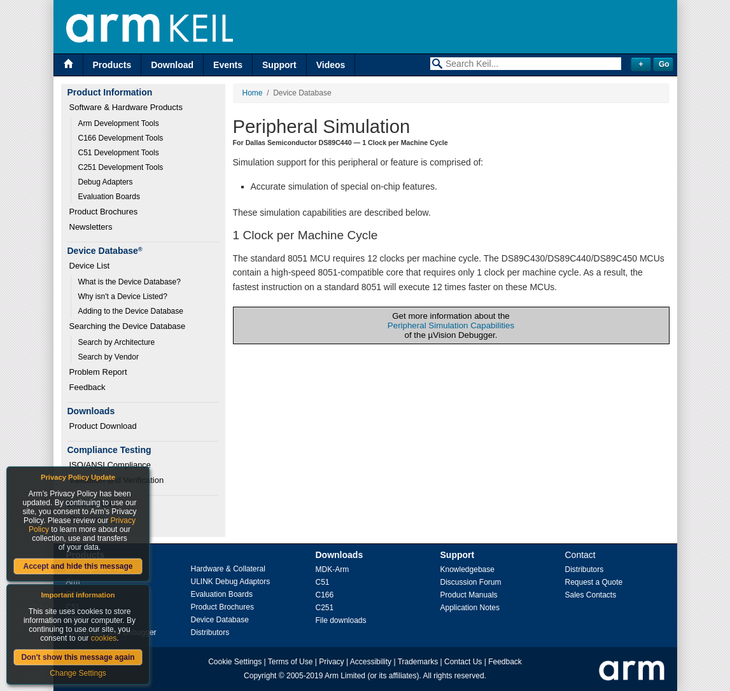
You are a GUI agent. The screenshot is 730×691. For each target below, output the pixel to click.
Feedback (87, 387)
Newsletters (91, 227)
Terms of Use (290, 661)
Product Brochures (103, 211)
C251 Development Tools (121, 167)
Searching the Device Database (127, 326)
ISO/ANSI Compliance (110, 465)
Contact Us (463, 661)
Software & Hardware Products (126, 107)
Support (279, 65)
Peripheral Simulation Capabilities (451, 325)
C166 (325, 594)
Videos (331, 65)
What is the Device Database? (129, 281)
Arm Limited (345, 675)
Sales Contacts (591, 594)
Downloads (339, 555)
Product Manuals (469, 594)
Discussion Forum (471, 582)
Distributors (210, 632)
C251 (325, 607)
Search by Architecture (116, 342)
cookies (104, 638)
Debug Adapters (105, 182)
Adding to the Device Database (130, 311)
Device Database (220, 619)
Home (252, 92)
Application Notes (470, 607)
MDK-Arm (332, 569)
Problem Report (98, 372)
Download (172, 65)
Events (227, 65)
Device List (89, 265)
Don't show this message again (77, 657)
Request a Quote (594, 582)
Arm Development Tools (118, 123)
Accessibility (370, 661)
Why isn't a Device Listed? (122, 296)
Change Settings (78, 673)
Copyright (260, 675)
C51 (323, 582)
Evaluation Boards (109, 196)
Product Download (103, 426)
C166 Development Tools (121, 138)
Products (112, 65)
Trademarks (418, 661)
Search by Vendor (108, 356)
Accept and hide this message (77, 566)
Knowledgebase (467, 569)
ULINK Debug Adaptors (230, 581)
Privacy (331, 661)
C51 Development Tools (118, 152)
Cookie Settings (235, 661)
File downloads (341, 620)
